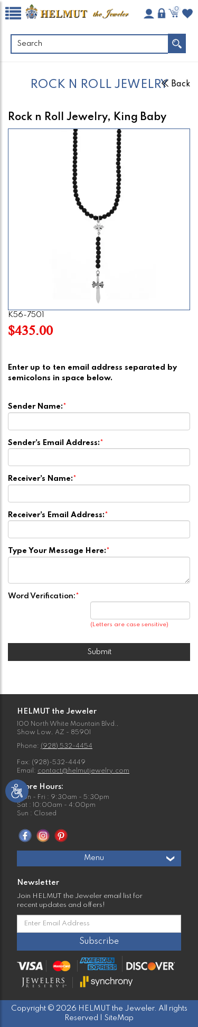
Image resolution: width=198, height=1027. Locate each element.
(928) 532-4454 (66, 746)
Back (176, 84)
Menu (130, 858)
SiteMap (119, 1018)
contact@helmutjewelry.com (83, 771)
